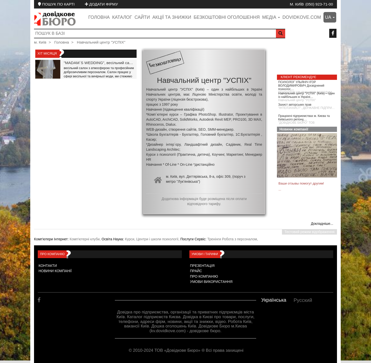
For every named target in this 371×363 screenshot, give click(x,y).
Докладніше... (322, 224)
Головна (99, 17)
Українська (273, 300)
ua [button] (330, 17)
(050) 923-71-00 (319, 4)
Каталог (122, 17)
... (279, 189)
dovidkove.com (301, 17)
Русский (302, 300)
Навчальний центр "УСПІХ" (101, 42)
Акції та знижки (171, 17)
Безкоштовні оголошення (227, 17)
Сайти (142, 17)
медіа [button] (271, 17)
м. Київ (297, 4)
